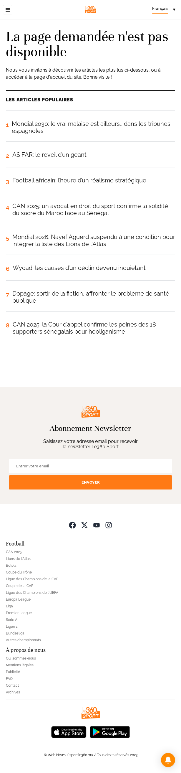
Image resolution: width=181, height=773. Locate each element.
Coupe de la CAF (19, 586)
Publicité (13, 672)
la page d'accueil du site (55, 77)
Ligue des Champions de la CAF (32, 579)
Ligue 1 (11, 626)
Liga (9, 606)
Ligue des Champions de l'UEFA (32, 593)
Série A (11, 620)
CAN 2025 (14, 552)
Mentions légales (20, 665)
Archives (13, 692)
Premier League (19, 613)
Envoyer (91, 482)
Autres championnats (23, 640)
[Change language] (163, 9)
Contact (12, 685)
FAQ (9, 679)
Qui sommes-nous (21, 658)
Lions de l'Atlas (18, 559)
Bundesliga (15, 633)
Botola (11, 565)
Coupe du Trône (19, 572)
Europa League (18, 599)
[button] (168, 760)
